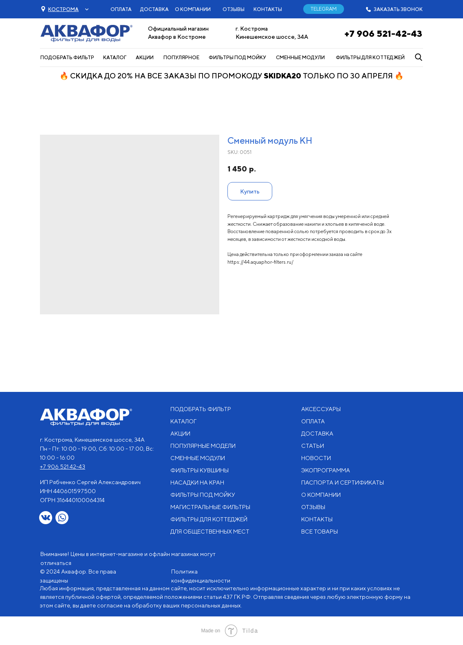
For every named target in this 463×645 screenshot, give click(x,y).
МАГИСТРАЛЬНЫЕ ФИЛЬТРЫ (210, 507)
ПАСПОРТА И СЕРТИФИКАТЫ (342, 482)
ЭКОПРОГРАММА (325, 470)
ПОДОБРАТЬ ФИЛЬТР (67, 57)
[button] (63, 9)
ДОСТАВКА (154, 9)
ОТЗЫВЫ (234, 9)
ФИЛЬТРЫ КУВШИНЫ (199, 470)
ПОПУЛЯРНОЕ (181, 57)
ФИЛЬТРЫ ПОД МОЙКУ (237, 57)
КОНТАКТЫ (268, 9)
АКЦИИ (145, 57)
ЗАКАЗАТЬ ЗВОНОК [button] (398, 9)
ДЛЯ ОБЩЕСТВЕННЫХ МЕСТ (209, 531)
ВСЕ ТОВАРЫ (319, 531)
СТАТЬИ (312, 446)
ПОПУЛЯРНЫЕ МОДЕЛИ (203, 446)
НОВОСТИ (316, 458)
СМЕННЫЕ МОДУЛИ (300, 57)
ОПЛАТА (121, 9)
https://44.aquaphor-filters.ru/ (260, 262)
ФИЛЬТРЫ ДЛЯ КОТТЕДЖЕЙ (370, 57)
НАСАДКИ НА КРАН (197, 482)
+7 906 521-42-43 (383, 33)
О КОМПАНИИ (193, 9)
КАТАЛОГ (114, 57)
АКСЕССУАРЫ (321, 409)
